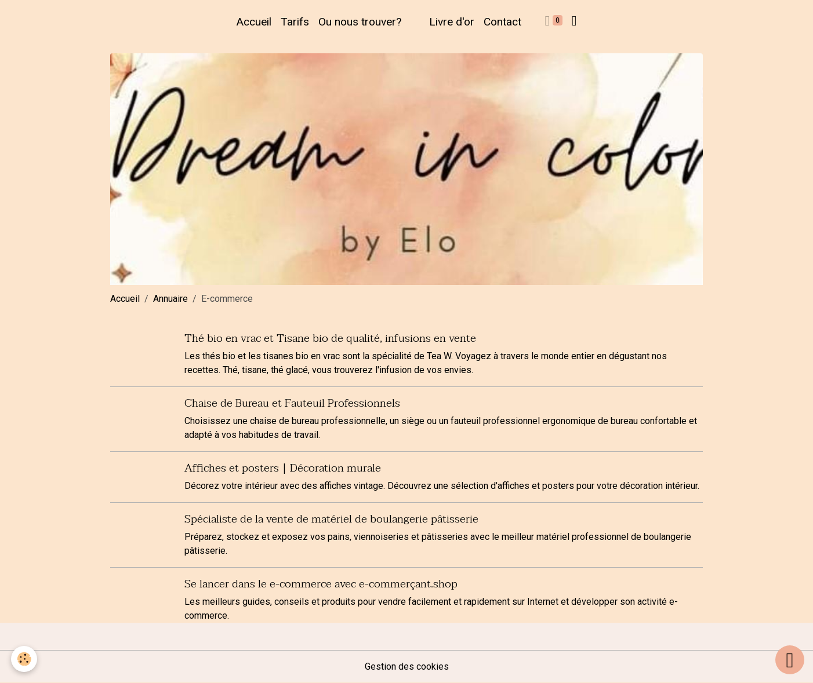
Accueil (253, 21)
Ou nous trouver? (359, 21)
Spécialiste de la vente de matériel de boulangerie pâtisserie (331, 518)
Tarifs (295, 21)
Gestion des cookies (407, 666)
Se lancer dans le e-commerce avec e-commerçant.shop (321, 583)
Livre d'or (451, 21)
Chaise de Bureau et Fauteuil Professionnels (292, 402)
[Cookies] (25, 659)
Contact (502, 21)
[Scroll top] (789, 659)
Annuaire (170, 298)
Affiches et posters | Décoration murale (282, 467)
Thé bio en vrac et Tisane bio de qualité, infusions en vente (330, 338)
